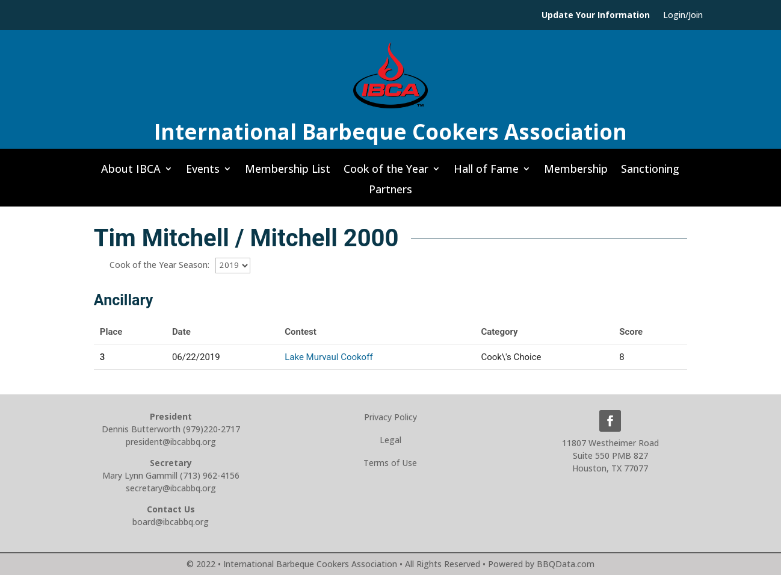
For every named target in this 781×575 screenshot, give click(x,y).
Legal (390, 440)
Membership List (287, 172)
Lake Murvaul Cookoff (328, 357)
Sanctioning (650, 172)
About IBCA (131, 172)
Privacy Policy (390, 417)
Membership (576, 172)
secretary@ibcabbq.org (171, 488)
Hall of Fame (486, 172)
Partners (390, 192)
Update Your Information (596, 15)
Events (203, 172)
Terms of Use (390, 462)
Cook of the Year (386, 172)
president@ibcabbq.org (171, 441)
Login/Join (683, 15)
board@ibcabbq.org (170, 521)
